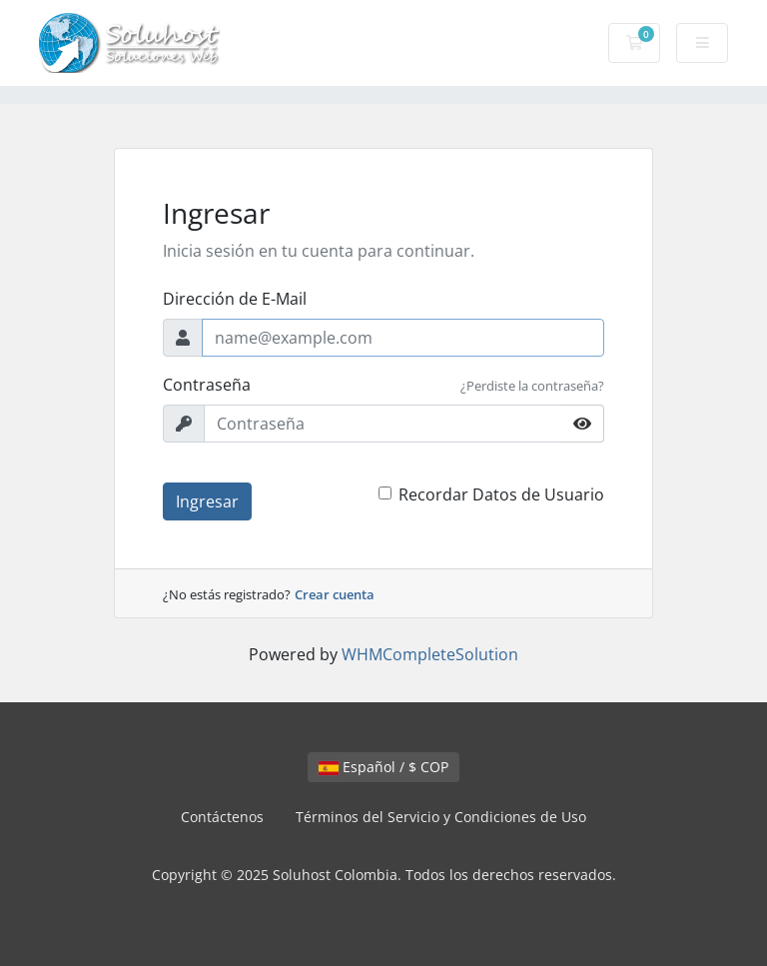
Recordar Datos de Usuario (501, 494)
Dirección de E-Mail (235, 299)
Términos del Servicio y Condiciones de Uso (441, 816)
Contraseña (207, 385)
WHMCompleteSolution (430, 654)
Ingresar (207, 501)
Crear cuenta (335, 594)
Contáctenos (222, 816)
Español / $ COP (383, 766)
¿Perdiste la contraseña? (532, 386)
